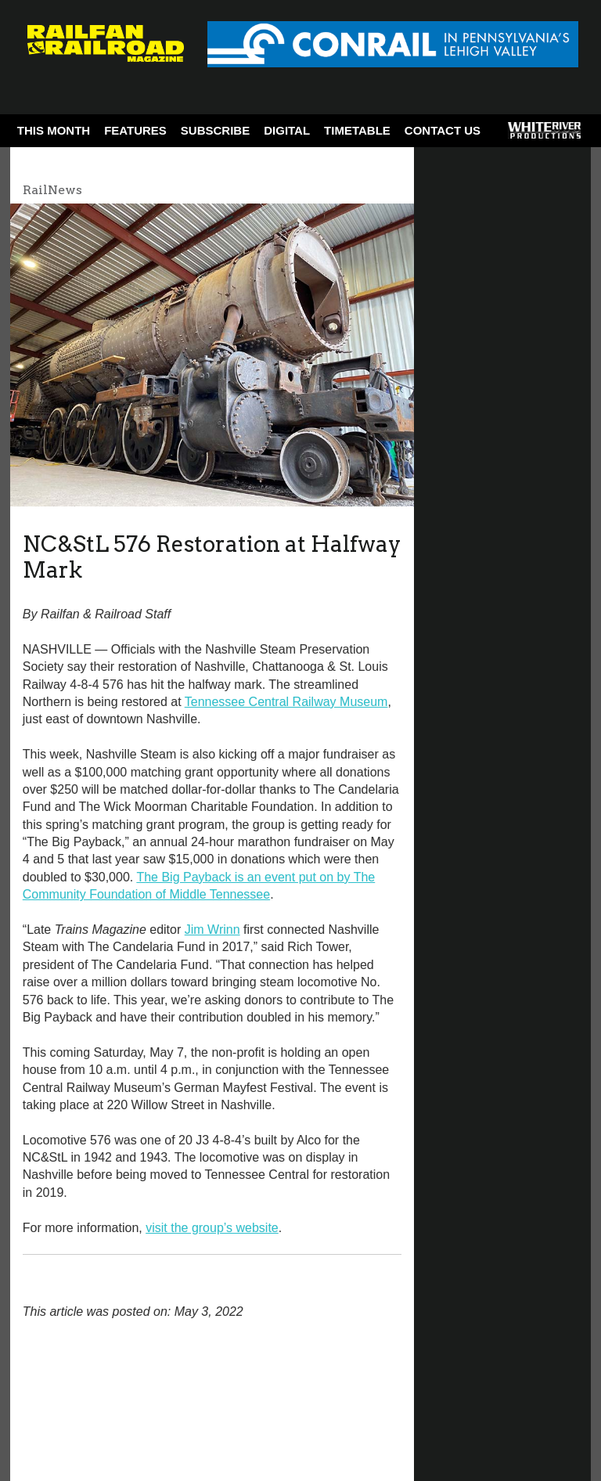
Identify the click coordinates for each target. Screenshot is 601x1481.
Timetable (357, 130)
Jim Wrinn (212, 929)
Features (135, 130)
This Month (53, 130)
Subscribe (215, 130)
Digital (287, 130)
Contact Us (442, 130)
